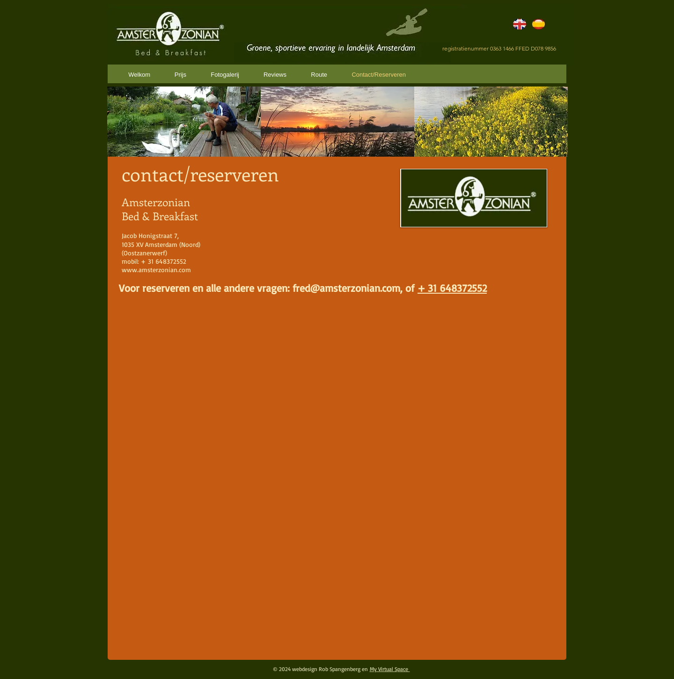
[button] (184, 122)
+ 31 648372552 (452, 288)
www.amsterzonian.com (156, 270)
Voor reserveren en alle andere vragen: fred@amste (233, 288)
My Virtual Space (390, 668)
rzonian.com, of (382, 288)
